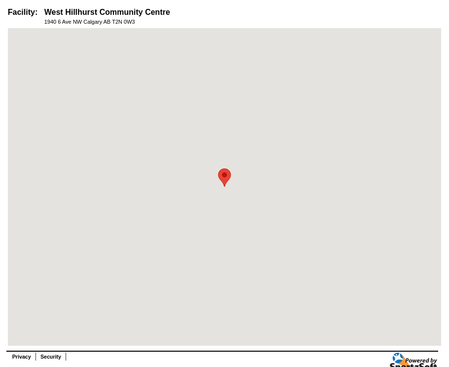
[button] (224, 177)
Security (50, 357)
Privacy (21, 357)
